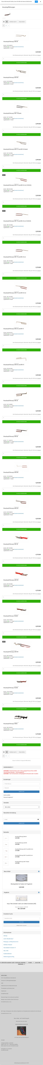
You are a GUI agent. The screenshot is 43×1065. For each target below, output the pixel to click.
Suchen (21, 922)
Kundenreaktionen (8, 953)
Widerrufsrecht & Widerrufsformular (9, 985)
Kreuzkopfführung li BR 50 (10, 400)
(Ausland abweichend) (19, 46)
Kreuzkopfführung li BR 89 (10, 41)
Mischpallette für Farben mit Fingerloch (21, 884)
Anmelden (21, 791)
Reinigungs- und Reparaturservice (11, 941)
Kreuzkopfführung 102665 (10, 616)
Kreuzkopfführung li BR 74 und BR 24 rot (14, 257)
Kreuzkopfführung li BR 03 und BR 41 (13, 328)
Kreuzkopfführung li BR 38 (10, 544)
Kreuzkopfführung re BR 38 (10, 580)
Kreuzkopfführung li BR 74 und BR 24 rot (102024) (17, 221)
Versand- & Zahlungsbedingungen (8, 980)
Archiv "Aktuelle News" (8, 938)
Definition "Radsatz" (8, 944)
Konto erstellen (7, 795)
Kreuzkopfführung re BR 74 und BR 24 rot (14, 293)
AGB (2, 983)
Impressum (3, 991)
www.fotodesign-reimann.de (21, 1024)
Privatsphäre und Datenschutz (7, 988)
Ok (36, 1)
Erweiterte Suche (21, 925)
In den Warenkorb (22, 62)
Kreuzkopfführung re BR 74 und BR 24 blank (15, 149)
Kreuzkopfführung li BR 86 (10, 436)
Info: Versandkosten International (8, 977)
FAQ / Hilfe (6, 950)
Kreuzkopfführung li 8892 (10, 723)
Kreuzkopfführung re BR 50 (10, 508)
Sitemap (5, 935)
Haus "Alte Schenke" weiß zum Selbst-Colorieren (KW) (21, 903)
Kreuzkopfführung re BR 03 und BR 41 (13, 364)
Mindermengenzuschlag (9, 956)
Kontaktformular (4, 993)
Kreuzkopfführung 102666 (10, 687)
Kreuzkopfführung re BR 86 (10, 472)
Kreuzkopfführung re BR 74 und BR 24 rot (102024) (17, 185)
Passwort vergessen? (8, 797)
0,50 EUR (21, 887)
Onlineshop (16, 1063)
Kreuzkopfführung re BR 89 (10, 77)
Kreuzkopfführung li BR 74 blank (12, 113)
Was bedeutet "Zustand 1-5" (10, 947)
